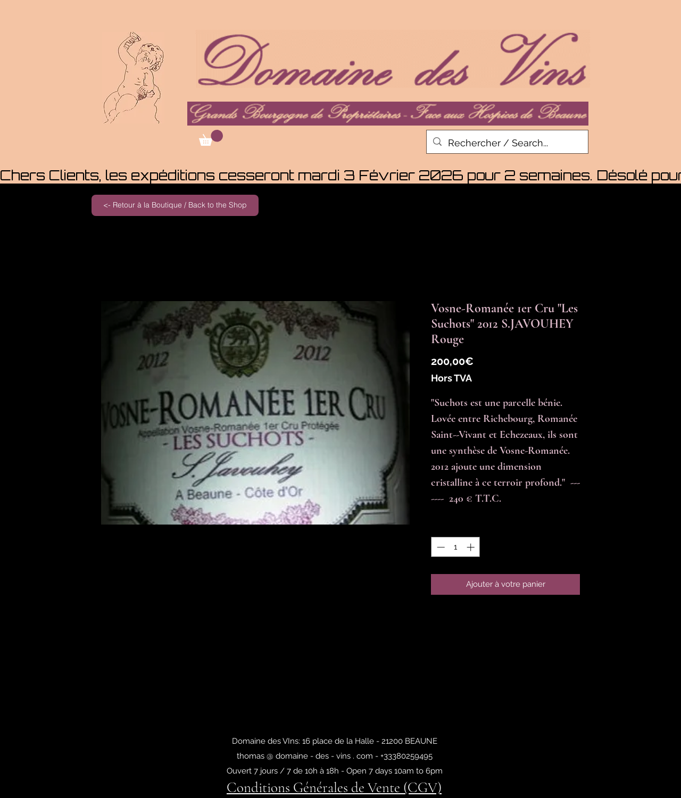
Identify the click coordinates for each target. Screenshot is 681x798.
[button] (211, 138)
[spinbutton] (455, 547)
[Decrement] (440, 547)
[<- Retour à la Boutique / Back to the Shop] (175, 205)
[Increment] (471, 547)
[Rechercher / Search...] (507, 143)
